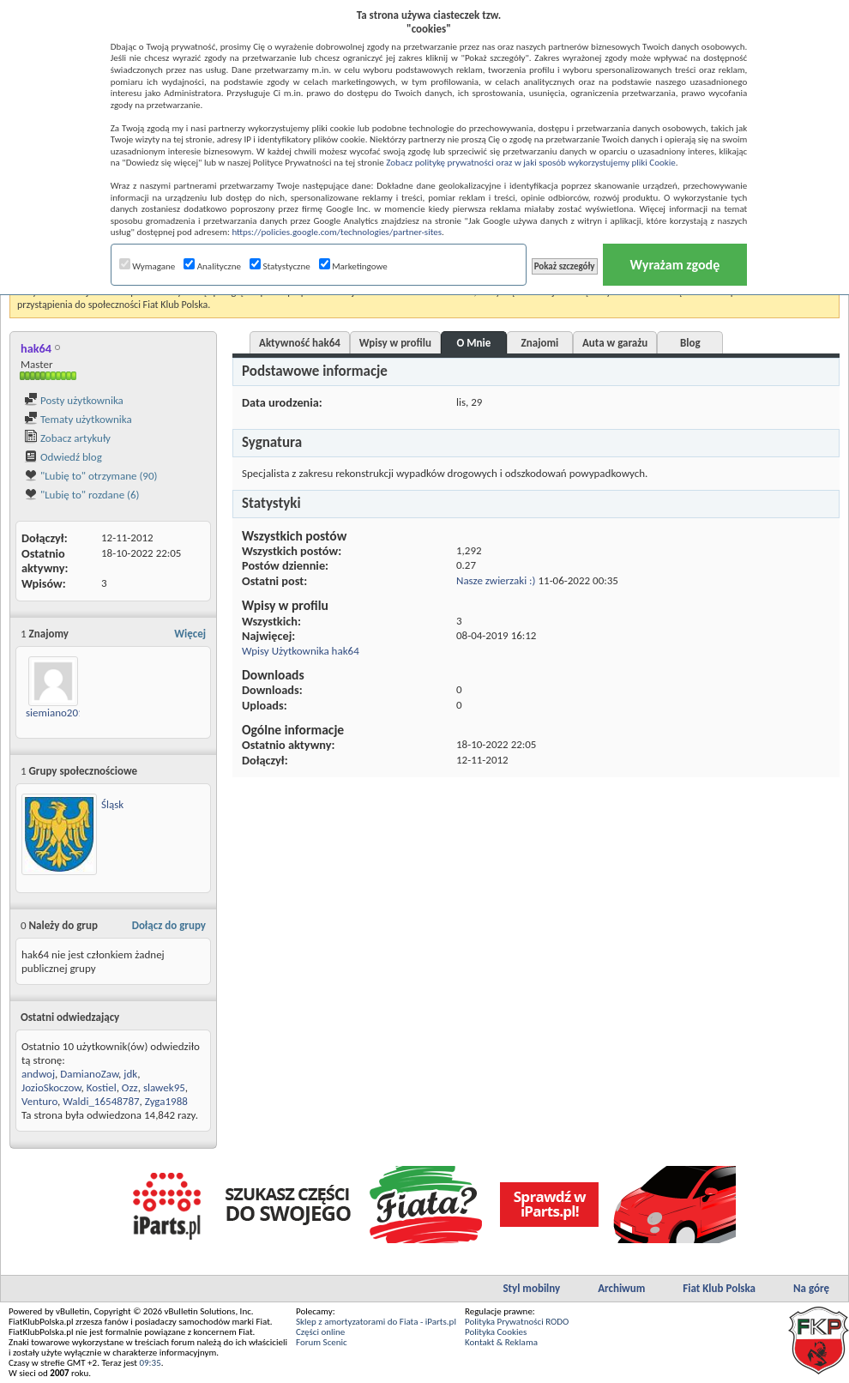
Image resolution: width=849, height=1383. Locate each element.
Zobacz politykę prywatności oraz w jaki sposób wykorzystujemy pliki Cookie (530, 162)
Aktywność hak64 (299, 342)
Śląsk (112, 804)
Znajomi (540, 342)
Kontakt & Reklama (501, 1342)
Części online (320, 1332)
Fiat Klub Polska (719, 1288)
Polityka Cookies (496, 1332)
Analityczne (212, 266)
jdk (130, 1073)
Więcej (190, 633)
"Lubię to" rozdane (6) (82, 494)
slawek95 (164, 1087)
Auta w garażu (614, 342)
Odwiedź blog (63, 456)
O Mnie (474, 342)
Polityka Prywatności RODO (517, 1321)
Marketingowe (353, 266)
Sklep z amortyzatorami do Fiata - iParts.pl (376, 1321)
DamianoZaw (89, 1073)
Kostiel (102, 1087)
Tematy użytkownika (78, 419)
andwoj (38, 1073)
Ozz (130, 1087)
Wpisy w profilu (395, 342)
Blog (690, 342)
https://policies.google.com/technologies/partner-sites (337, 232)
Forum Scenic (321, 1342)
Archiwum (621, 1288)
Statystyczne (280, 266)
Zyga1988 (166, 1101)
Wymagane (147, 266)
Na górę (811, 1288)
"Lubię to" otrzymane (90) (90, 475)
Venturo (39, 1101)
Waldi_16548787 (101, 1101)
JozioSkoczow (51, 1087)
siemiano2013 (57, 712)
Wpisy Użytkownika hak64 (300, 650)
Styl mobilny (531, 1288)
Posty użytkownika (73, 400)
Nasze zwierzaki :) (496, 580)
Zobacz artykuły (67, 438)
